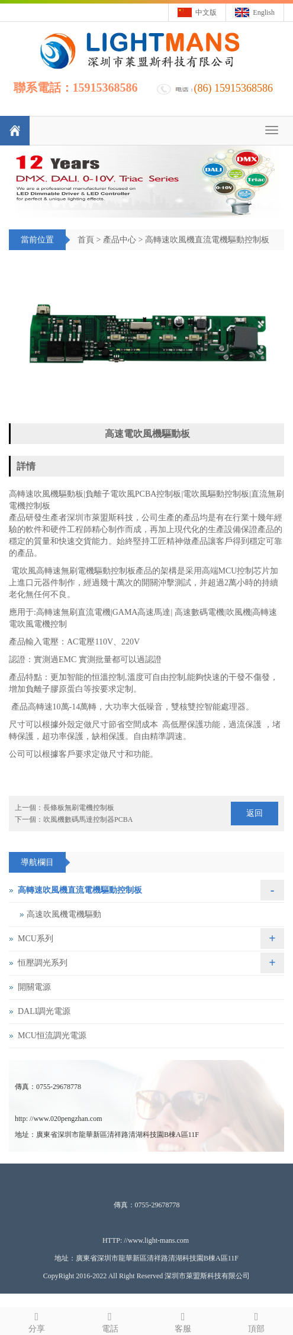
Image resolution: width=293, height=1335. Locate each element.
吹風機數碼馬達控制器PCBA (88, 819)
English (264, 12)
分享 (36, 1320)
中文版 (206, 12)
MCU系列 (35, 938)
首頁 (86, 239)
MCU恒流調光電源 (52, 1035)
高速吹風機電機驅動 (64, 914)
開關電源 (34, 987)
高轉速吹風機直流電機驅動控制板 (207, 239)
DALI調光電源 (44, 1011)
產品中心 (119, 239)
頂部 (256, 1320)
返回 (254, 813)
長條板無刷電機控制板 (78, 807)
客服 (183, 1320)
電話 (110, 1320)
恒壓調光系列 (42, 962)
